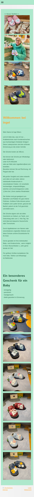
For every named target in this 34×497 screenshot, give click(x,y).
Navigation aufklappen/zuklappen (17, 2)
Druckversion (8, 488)
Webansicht (27, 490)
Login (29, 488)
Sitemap (5, 490)
